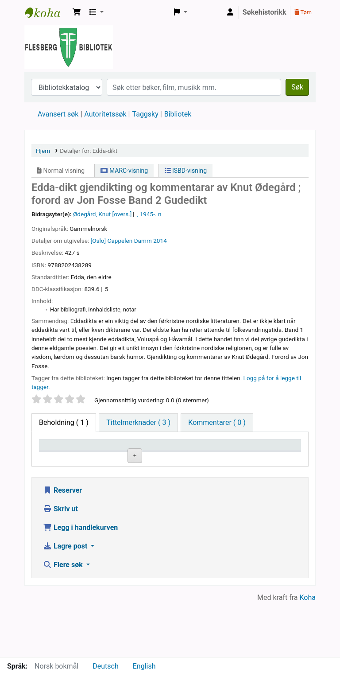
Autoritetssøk (105, 114)
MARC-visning (124, 170)
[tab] (138, 422)
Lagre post (66, 600)
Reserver (62, 544)
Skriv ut (60, 563)
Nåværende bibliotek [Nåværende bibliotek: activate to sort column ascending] (113, 453)
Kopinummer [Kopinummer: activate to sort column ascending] (220, 458)
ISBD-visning (186, 170)
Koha (308, 651)
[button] (76, 12)
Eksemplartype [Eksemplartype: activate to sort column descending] (66, 458)
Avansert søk (58, 114)
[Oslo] (98, 240)
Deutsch (105, 666)
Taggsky (145, 114)
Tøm (303, 12)
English (144, 666)
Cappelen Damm (130, 240)
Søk (297, 87)
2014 (160, 240)
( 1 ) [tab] (64, 422)
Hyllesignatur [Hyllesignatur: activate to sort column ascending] (168, 458)
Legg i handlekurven (80, 581)
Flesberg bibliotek (47, 12)
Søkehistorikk (264, 12)
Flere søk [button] (64, 619)
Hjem (43, 150)
